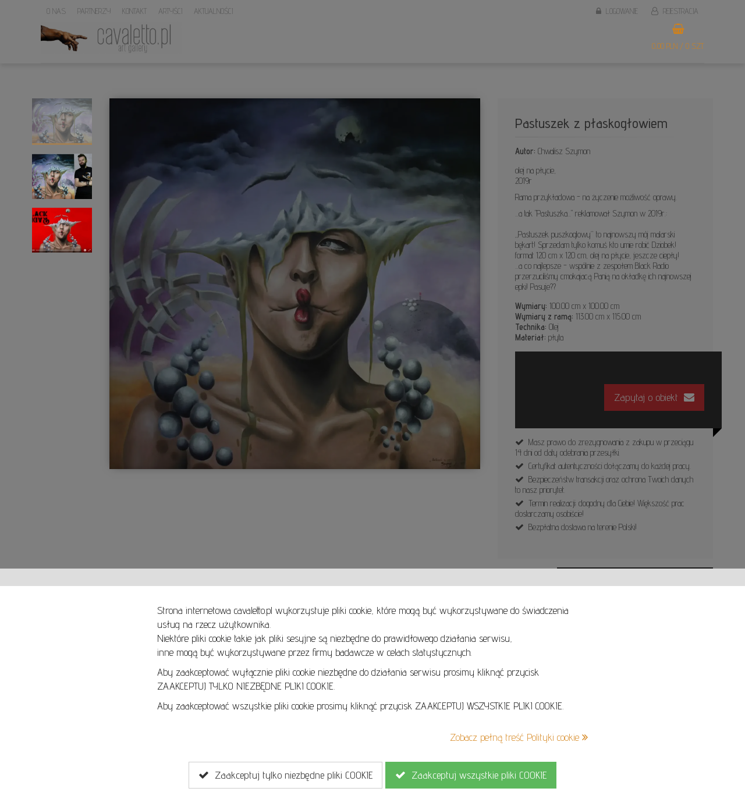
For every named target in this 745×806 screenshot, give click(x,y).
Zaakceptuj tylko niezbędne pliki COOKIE (285, 775)
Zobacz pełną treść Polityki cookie (519, 737)
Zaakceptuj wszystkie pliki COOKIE (471, 775)
